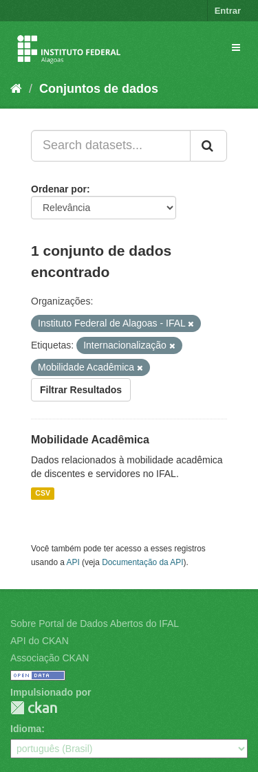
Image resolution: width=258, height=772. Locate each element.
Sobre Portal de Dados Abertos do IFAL (94, 623)
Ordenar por (59, 189)
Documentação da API (142, 562)
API (73, 562)
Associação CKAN (49, 657)
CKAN (33, 708)
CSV (42, 493)
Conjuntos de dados (98, 89)
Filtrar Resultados (81, 389)
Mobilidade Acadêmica (90, 439)
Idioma (25, 728)
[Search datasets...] (111, 146)
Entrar (228, 10)
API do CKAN (39, 640)
